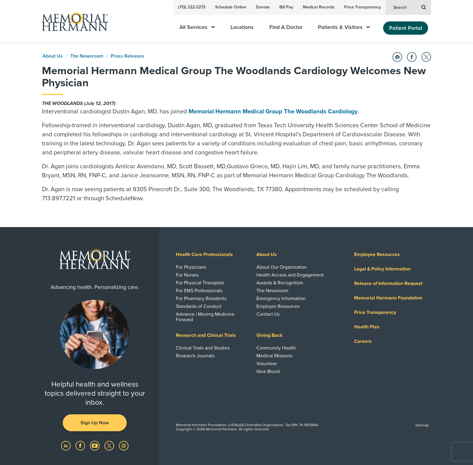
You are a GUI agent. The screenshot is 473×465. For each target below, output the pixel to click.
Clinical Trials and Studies (203, 348)
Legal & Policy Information (382, 269)
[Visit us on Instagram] (124, 445)
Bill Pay (286, 7)
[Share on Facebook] (412, 57)
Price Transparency (362, 7)
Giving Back (269, 335)
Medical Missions (274, 356)
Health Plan (366, 327)
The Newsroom (86, 56)
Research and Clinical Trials (206, 335)
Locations (242, 27)
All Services (197, 27)
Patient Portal (405, 28)
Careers (363, 341)
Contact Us (268, 314)
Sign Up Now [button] (95, 423)
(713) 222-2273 (191, 7)
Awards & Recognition (279, 283)
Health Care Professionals (204, 254)
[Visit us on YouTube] (95, 445)
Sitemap (422, 425)
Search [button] (409, 7)
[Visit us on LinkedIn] (66, 445)
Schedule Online (230, 7)
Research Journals (195, 356)
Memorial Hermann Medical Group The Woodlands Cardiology (273, 111)
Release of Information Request (388, 283)
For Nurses (187, 275)
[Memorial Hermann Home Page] (72, 21)
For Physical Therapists (200, 283)
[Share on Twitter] (426, 57)
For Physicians (191, 267)
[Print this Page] (397, 57)
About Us (53, 56)
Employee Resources (377, 254)
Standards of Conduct (198, 306)
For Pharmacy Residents (201, 298)
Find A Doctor (286, 27)
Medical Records (319, 7)
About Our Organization (281, 267)
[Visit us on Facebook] (80, 445)
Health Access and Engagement (290, 275)
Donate (263, 7)
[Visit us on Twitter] (109, 445)
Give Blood (268, 371)
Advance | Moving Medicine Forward (205, 317)
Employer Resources (278, 306)
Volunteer (266, 363)
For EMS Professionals (199, 290)
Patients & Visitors (344, 27)
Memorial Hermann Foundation (388, 298)
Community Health (276, 348)
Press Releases (127, 56)
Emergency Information (281, 298)
